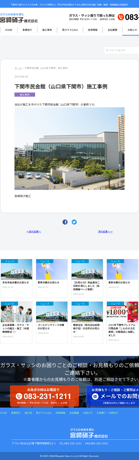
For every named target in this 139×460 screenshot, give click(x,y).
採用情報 (93, 29)
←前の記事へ (33, 231)
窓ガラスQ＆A (70, 29)
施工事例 (47, 29)
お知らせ (88, 412)
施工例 (28, 412)
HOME (8, 29)
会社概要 (112, 29)
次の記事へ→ (105, 231)
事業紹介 (27, 29)
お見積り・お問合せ (107, 412)
